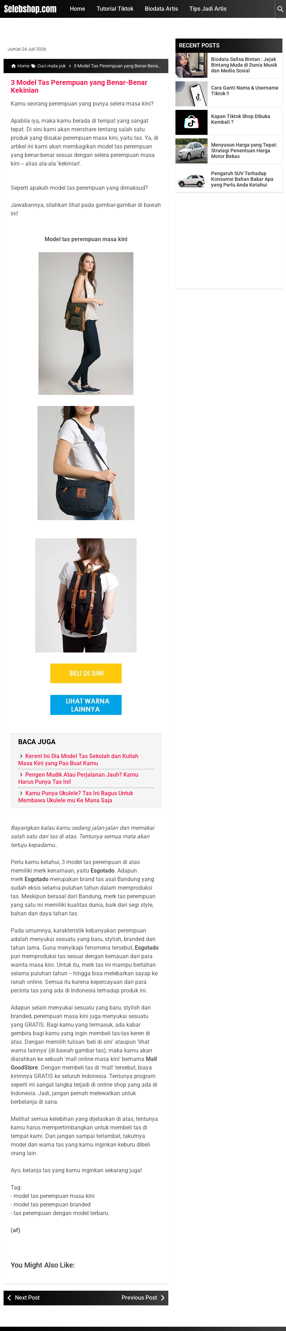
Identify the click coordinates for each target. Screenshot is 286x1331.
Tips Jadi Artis (207, 8)
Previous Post (139, 1297)
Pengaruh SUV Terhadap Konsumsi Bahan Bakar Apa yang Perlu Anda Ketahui (242, 179)
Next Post (27, 1297)
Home (77, 8)
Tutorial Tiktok (115, 8)
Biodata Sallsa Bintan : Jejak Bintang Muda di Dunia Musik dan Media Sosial (244, 64)
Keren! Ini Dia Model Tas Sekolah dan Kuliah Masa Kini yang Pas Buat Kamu (78, 760)
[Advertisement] (228, 243)
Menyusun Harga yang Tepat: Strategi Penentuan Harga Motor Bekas (244, 150)
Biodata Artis (161, 8)
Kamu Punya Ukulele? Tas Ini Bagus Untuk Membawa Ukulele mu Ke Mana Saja (75, 797)
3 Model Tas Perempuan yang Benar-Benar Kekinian (79, 86)
